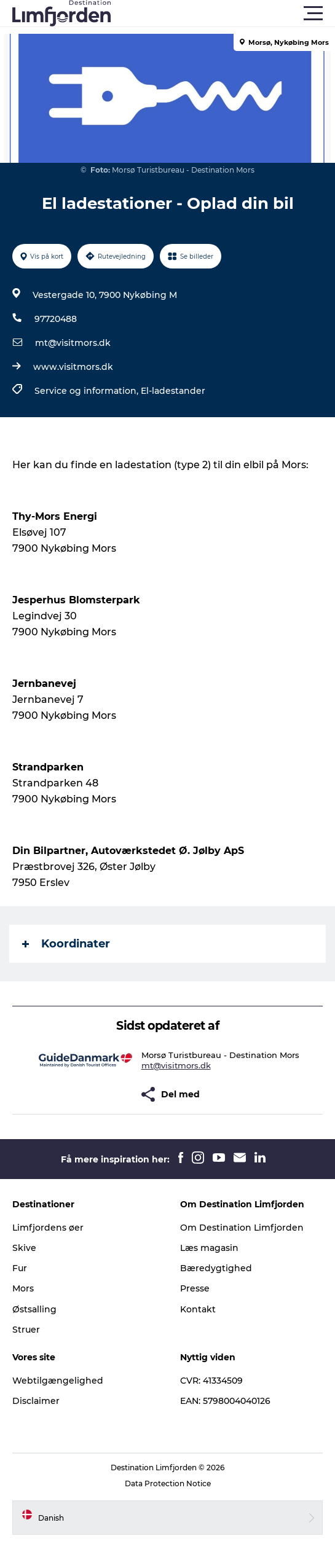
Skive (24, 1247)
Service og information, (87, 390)
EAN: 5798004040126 (225, 1400)
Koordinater (66, 943)
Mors (23, 1288)
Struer (26, 1329)
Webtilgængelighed (57, 1380)
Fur (19, 1268)
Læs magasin (209, 1247)
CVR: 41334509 (211, 1380)
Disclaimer (36, 1400)
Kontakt (198, 1309)
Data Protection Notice (168, 1483)
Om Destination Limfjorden (242, 1227)
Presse (195, 1288)
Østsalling (34, 1309)
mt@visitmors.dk (73, 342)
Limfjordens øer (48, 1227)
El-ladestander (173, 390)
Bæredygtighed (216, 1268)
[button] (223, 13)
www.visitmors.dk (73, 366)
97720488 (55, 318)
